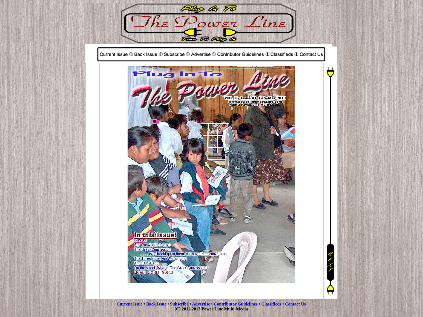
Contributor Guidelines (236, 304)
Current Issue (129, 304)
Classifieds (271, 304)
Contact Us (295, 304)
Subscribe (179, 304)
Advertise (201, 304)
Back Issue (156, 304)
